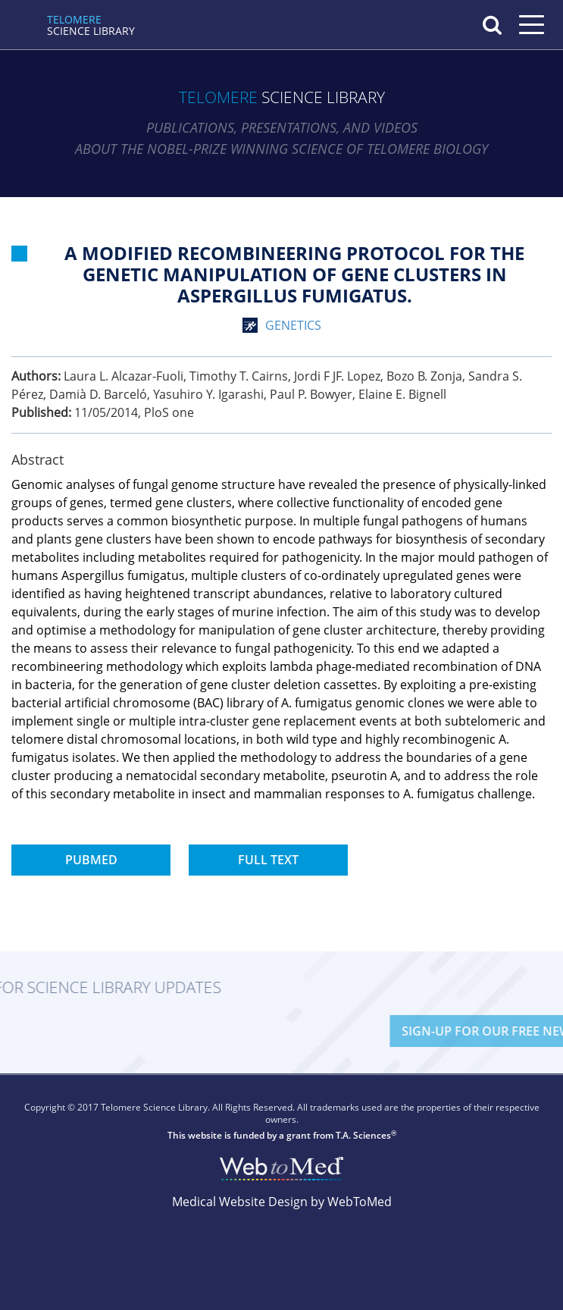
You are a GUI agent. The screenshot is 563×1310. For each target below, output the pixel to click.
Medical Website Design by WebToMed (282, 1201)
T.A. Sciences (363, 1135)
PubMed (91, 859)
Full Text (268, 859)
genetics (293, 325)
